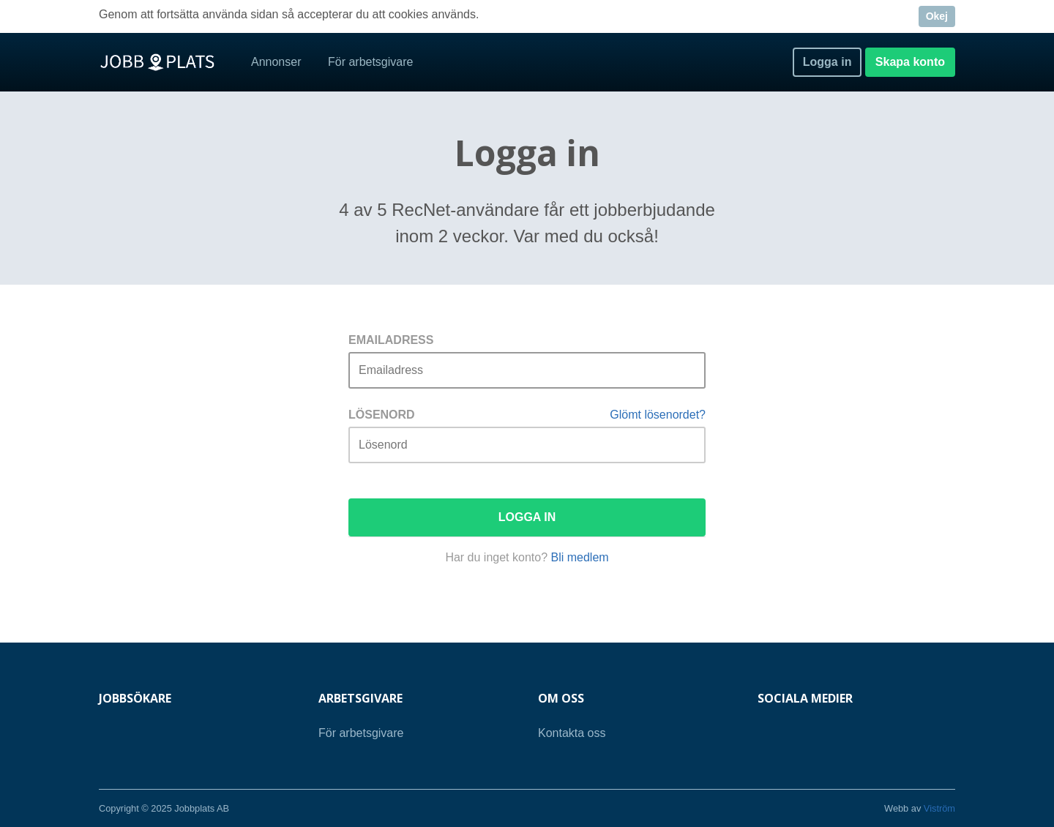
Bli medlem (579, 557)
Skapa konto (910, 62)
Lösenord (381, 414)
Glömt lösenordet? (658, 414)
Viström (939, 808)
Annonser (276, 62)
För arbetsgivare (371, 62)
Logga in (827, 62)
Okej (937, 16)
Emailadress (390, 340)
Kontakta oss (572, 733)
